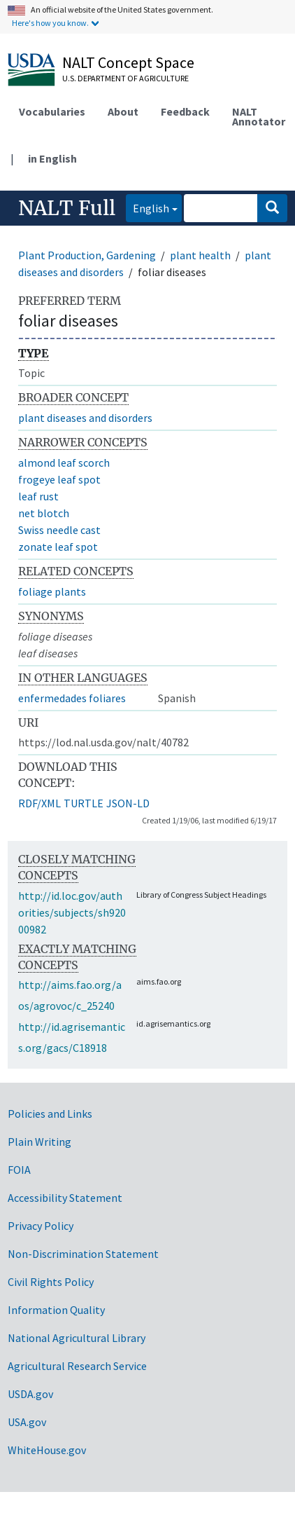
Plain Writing (39, 1142)
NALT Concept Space (128, 62)
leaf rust (38, 496)
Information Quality (56, 1310)
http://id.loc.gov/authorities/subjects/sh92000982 (72, 912)
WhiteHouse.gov (47, 1450)
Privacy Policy (40, 1226)
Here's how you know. (50, 23)
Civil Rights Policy (51, 1282)
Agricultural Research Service (77, 1366)
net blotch (43, 513)
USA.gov (27, 1422)
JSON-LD (128, 803)
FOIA (19, 1170)
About (123, 111)
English (147, 207)
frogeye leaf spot (59, 479)
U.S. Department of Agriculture (125, 78)
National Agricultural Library (76, 1338)
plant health (200, 255)
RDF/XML (39, 803)
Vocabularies (52, 111)
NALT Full (66, 208)
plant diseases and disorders (85, 418)
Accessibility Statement (65, 1198)
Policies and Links (50, 1114)
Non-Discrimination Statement (83, 1254)
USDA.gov (30, 1394)
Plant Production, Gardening (87, 255)
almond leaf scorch (64, 463)
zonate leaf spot (58, 547)
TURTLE (83, 803)
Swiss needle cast (59, 530)
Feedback (185, 111)
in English (52, 158)
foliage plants (52, 591)
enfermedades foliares (72, 698)
